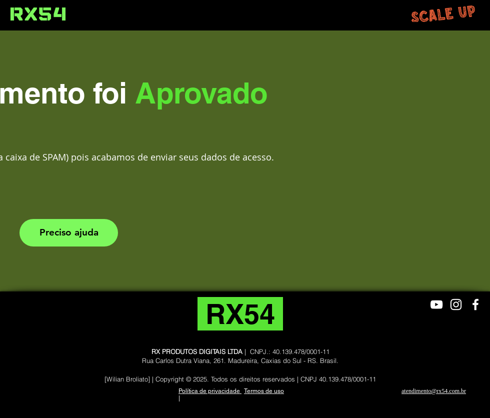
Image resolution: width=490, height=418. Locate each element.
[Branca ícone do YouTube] (436, 304)
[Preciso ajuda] (69, 232)
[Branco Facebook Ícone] (475, 304)
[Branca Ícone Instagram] (456, 304)
